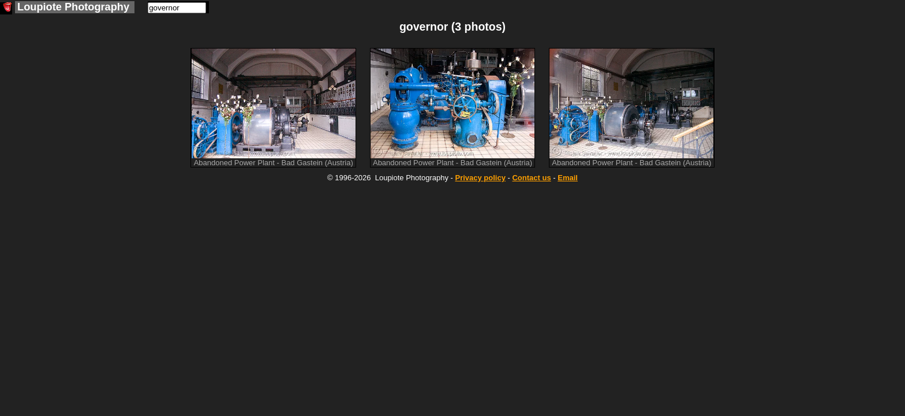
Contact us (531, 177)
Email (568, 177)
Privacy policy (480, 177)
